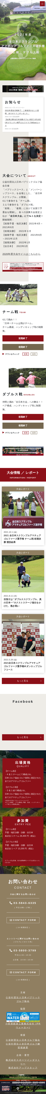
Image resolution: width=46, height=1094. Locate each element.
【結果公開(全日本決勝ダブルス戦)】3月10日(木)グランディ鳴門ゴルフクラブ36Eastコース (23, 122)
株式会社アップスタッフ (23, 1068)
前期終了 (23, 338)
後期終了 (23, 347)
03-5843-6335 (23, 903)
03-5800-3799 (23, 950)
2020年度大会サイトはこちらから (21, 254)
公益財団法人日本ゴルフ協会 (23, 1040)
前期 (26, 354)
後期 (34, 354)
